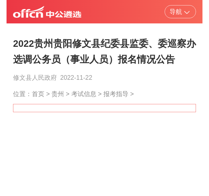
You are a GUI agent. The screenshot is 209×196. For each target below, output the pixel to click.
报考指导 (115, 93)
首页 (38, 93)
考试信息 (83, 93)
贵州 (57, 93)
